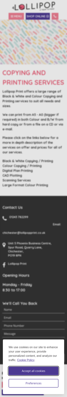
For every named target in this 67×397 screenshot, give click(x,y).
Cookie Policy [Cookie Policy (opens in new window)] (25, 360)
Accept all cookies (33, 371)
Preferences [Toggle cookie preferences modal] (33, 383)
